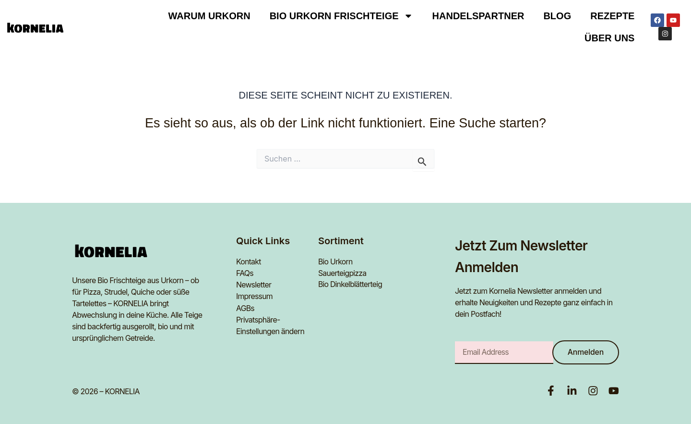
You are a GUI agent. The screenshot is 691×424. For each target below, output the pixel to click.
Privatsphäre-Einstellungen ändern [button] (270, 325)
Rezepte (612, 16)
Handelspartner (478, 16)
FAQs (244, 273)
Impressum (254, 296)
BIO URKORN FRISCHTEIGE (341, 15)
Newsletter (254, 285)
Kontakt (248, 262)
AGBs (245, 308)
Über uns (609, 38)
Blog (557, 16)
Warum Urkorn (209, 16)
